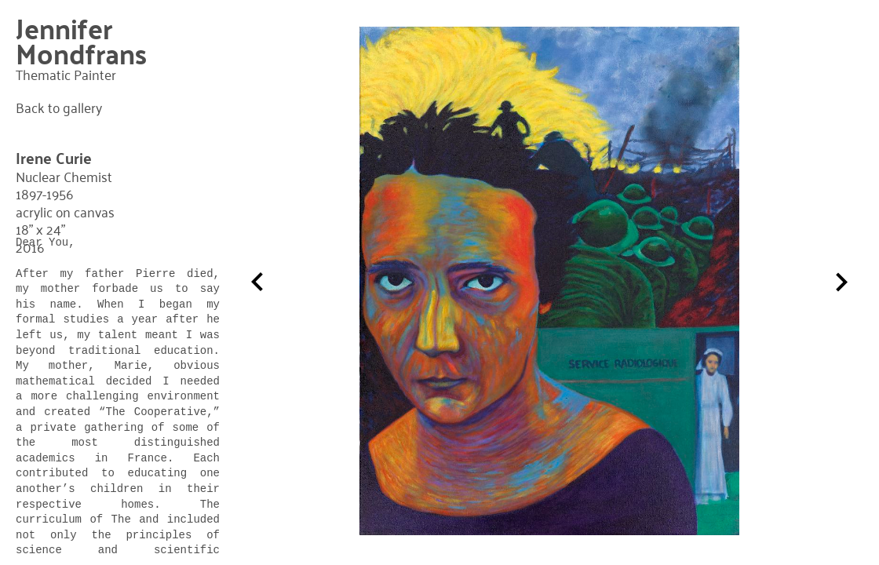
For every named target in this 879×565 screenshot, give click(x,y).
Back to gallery (59, 107)
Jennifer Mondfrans (81, 40)
